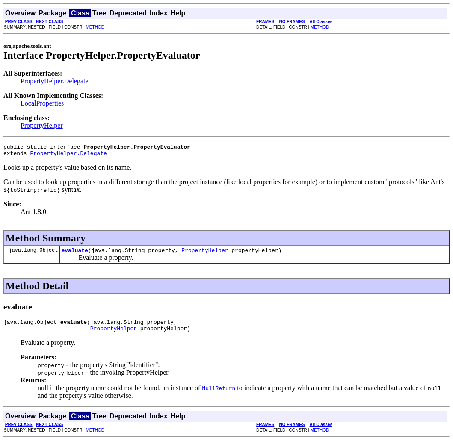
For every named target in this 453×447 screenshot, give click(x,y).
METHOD (95, 27)
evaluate (74, 254)
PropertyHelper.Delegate (55, 81)
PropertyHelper (42, 125)
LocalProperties (42, 103)
